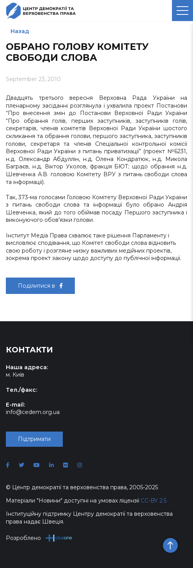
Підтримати (34, 438)
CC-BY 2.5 (153, 500)
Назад (20, 31)
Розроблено (39, 538)
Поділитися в (40, 285)
